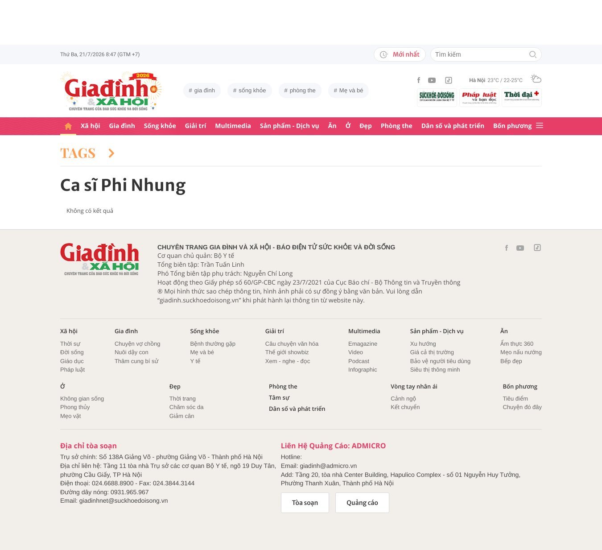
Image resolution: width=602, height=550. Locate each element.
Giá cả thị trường (432, 352)
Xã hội (90, 126)
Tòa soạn (305, 503)
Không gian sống (82, 398)
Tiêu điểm (515, 398)
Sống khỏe (160, 126)
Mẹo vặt (70, 416)
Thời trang (182, 398)
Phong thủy (75, 407)
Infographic (362, 369)
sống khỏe (252, 90)
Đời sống (72, 352)
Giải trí (195, 126)
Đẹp (365, 126)
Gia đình (122, 126)
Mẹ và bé (351, 90)
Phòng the (396, 126)
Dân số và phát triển (452, 126)
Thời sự (70, 343)
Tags (87, 152)
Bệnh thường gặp (212, 343)
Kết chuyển (405, 407)
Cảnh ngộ (403, 398)
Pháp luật (72, 369)
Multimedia (233, 126)
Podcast (358, 361)
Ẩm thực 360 (516, 343)
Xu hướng (423, 343)
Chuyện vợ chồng (138, 343)
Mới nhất (400, 54)
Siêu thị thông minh (435, 369)
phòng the (303, 90)
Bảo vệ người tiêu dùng (440, 361)
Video (355, 352)
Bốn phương (512, 126)
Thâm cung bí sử (136, 361)
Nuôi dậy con (131, 352)
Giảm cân (181, 416)
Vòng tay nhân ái (414, 386)
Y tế (195, 361)
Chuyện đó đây (522, 407)
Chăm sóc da (186, 407)
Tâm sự (279, 397)
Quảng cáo (362, 503)
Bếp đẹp (511, 361)
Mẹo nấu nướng (521, 352)
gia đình (204, 90)
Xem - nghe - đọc (287, 361)
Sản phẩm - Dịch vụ (289, 126)
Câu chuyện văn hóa (291, 343)
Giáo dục (72, 361)
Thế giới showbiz (287, 352)
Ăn (332, 126)
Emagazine (362, 343)
